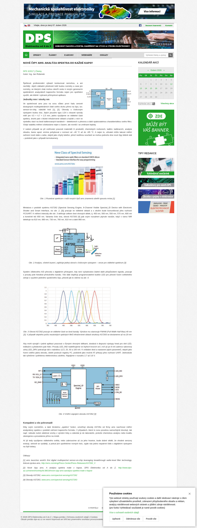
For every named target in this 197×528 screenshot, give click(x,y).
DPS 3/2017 (28, 71)
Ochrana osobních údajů (78, 517)
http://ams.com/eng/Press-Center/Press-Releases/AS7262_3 (68, 463)
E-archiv (69, 55)
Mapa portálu (59, 517)
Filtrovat (153, 103)
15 (151, 88)
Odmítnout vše (133, 519)
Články (52, 55)
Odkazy (104, 55)
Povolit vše (151, 519)
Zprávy (37, 55)
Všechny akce (167, 103)
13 (141, 88)
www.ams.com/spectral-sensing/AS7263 (59, 480)
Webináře (86, 55)
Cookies (94, 517)
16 (156, 88)
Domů (26, 55)
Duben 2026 (156, 70)
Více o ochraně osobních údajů (124, 512)
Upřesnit (116, 519)
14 (146, 88)
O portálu (93, 508)
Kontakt (168, 25)
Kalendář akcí (148, 62)
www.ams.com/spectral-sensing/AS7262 (59, 475)
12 (171, 84)
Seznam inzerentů (153, 25)
